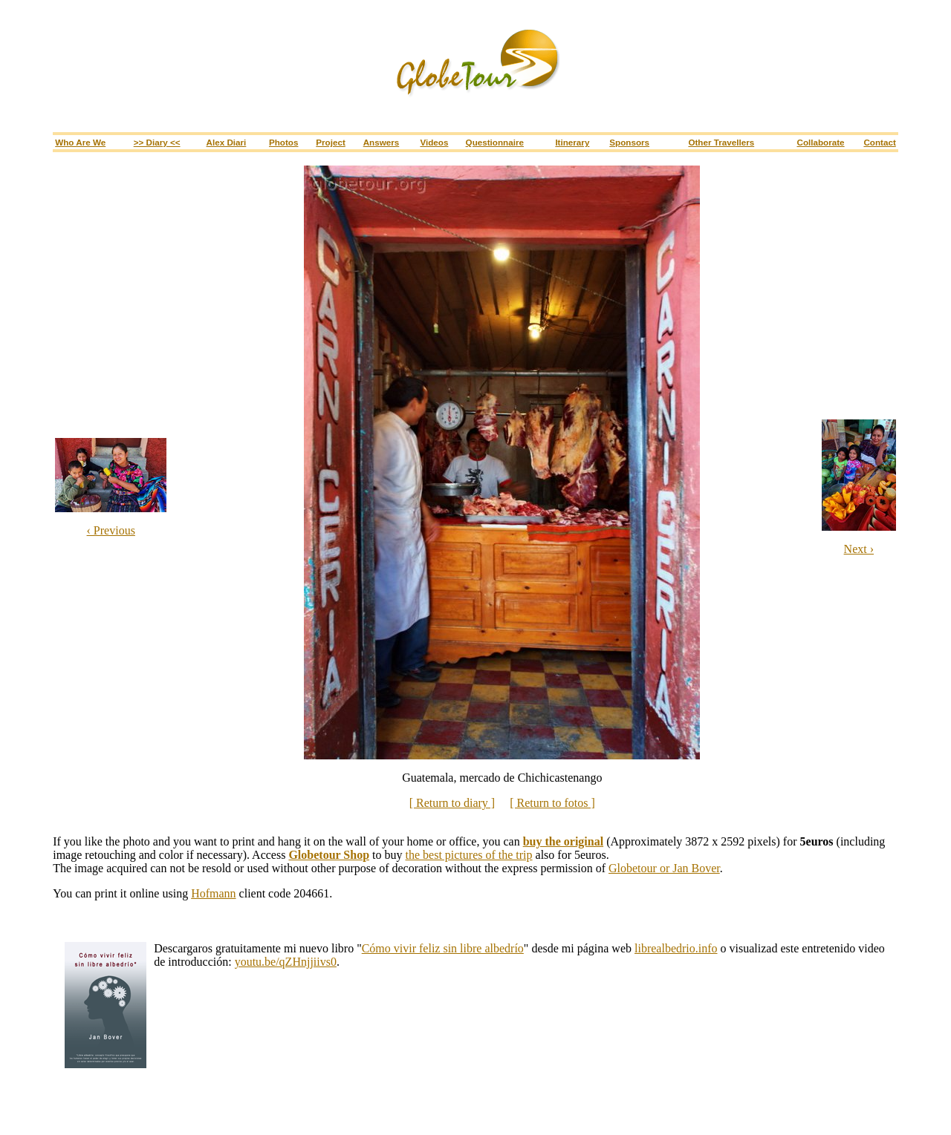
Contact (879, 142)
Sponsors (629, 142)
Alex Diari (227, 142)
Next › (859, 549)
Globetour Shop (328, 854)
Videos (434, 142)
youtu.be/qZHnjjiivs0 (286, 961)
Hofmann (213, 893)
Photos (284, 142)
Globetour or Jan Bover (664, 868)
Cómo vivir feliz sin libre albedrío (443, 948)
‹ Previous (111, 530)
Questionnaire (495, 142)
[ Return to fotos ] (552, 803)
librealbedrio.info (676, 948)
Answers (381, 142)
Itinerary (572, 142)
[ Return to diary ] (452, 803)
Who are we (80, 142)
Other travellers (721, 142)
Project (330, 142)
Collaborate (820, 142)
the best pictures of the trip (469, 854)
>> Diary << (157, 142)
